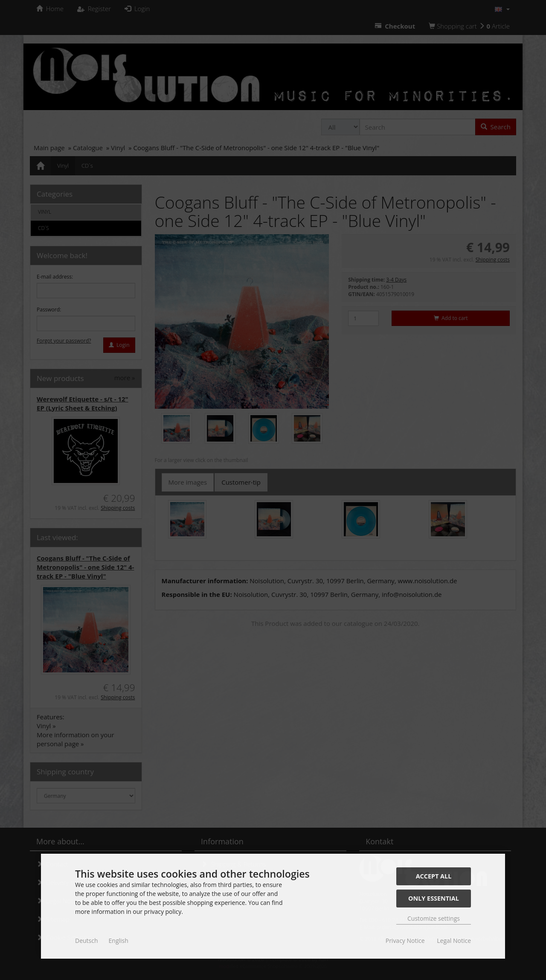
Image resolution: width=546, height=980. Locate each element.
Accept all (434, 876)
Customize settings (433, 918)
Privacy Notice (405, 940)
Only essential (433, 898)
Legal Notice (454, 940)
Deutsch (86, 940)
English (118, 940)
